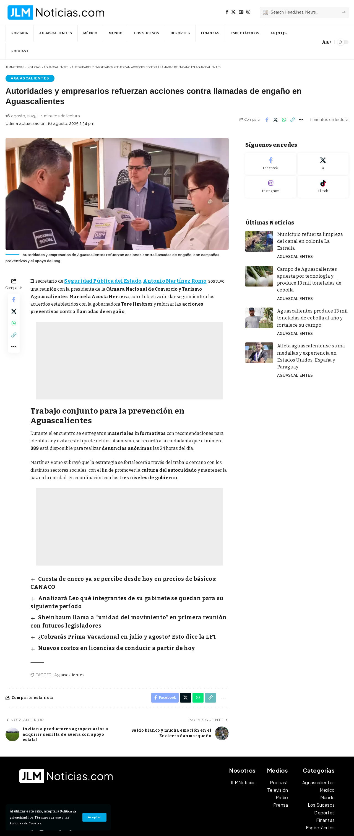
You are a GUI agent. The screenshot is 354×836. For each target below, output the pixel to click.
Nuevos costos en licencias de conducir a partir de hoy (96, 618)
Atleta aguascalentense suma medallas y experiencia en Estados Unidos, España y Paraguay (311, 324)
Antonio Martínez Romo (162, 280)
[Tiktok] (323, 183)
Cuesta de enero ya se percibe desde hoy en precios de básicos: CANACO (115, 577)
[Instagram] (248, 12)
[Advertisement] (129, 360)
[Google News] (241, 12)
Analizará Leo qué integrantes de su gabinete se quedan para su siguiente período (128, 586)
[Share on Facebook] (267, 120)
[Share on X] (275, 120)
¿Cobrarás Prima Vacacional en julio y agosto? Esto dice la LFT (104, 609)
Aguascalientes (27, 78)
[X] (233, 12)
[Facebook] (227, 12)
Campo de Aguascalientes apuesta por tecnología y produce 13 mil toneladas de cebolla (310, 262)
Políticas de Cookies (45, 823)
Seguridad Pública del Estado (98, 280)
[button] (93, 817)
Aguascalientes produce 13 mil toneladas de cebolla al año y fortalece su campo (307, 293)
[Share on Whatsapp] (284, 120)
